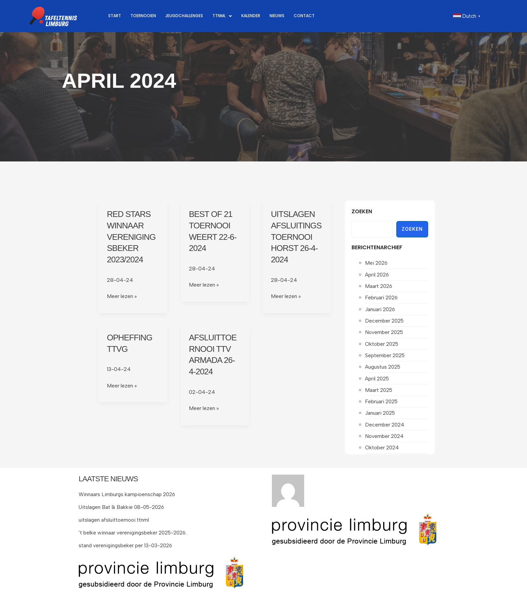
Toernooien (146, 16)
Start (115, 16)
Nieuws (292, 16)
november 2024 (385, 439)
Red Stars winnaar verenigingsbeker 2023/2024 (132, 236)
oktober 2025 (382, 345)
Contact (322, 16)
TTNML (233, 16)
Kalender (264, 16)
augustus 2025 (384, 369)
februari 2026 (382, 298)
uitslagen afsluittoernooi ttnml (115, 520)
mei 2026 (377, 263)
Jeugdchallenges (191, 16)
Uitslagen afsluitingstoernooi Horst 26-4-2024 (295, 236)
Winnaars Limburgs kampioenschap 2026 (128, 494)
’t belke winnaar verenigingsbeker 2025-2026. (134, 532)
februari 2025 (382, 404)
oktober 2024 (383, 451)
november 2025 (385, 333)
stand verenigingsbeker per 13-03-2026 (127, 545)
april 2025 (378, 380)
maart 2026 (379, 286)
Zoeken (362, 211)
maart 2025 (379, 392)
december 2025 (385, 322)
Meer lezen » (122, 295)
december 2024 (385, 427)
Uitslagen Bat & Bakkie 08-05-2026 (123, 507)
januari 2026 (380, 310)
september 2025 (385, 357)
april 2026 (378, 274)
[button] (233, 16)
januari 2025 (380, 416)
